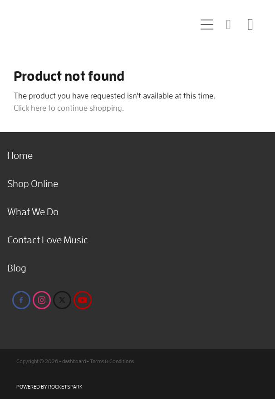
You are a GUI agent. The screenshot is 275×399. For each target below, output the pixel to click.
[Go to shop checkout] (250, 24)
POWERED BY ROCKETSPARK (49, 386)
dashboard (74, 361)
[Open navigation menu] (207, 24)
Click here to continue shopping (68, 108)
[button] (229, 24)
